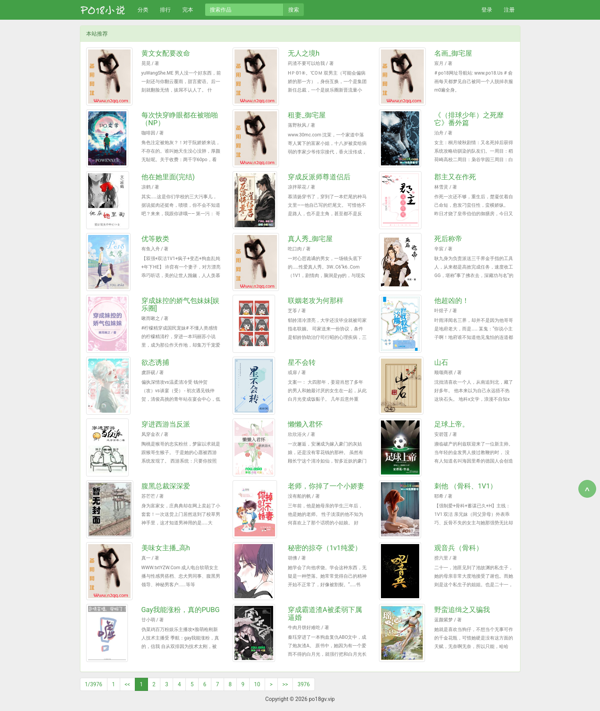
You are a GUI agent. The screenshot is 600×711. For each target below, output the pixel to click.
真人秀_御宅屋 (310, 239)
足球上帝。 (451, 424)
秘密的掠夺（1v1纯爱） (325, 548)
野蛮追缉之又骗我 (462, 610)
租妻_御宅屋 (307, 115)
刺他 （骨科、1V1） (465, 486)
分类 (143, 10)
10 (257, 684)
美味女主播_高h (165, 548)
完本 (187, 10)
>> (285, 684)
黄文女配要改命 (165, 53)
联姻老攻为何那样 (315, 300)
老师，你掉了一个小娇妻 (326, 486)
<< (127, 684)
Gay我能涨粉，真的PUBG (180, 610)
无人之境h (304, 53)
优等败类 (155, 239)
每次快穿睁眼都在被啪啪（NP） (179, 119)
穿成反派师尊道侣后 (319, 177)
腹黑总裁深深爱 (165, 486)
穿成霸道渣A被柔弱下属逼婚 (325, 613)
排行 (165, 10)
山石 (441, 362)
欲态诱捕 (155, 362)
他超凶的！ (451, 300)
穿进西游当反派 (165, 424)
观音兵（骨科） (458, 548)
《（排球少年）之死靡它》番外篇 (469, 119)
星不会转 (302, 362)
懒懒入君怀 (305, 424)
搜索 (293, 10)
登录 (486, 10)
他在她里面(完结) (168, 177)
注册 (509, 10)
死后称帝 (448, 239)
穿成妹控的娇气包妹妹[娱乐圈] (180, 304)
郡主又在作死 (455, 177)
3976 (303, 684)
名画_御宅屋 (453, 53)
